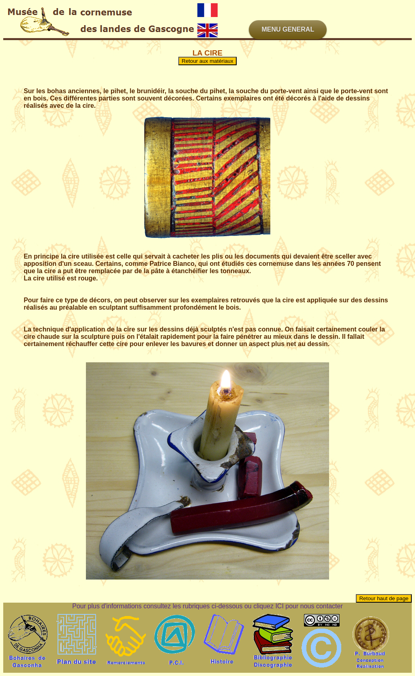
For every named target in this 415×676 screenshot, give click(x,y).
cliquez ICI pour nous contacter (298, 606)
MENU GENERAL (287, 29)
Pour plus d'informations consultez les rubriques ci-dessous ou (162, 606)
